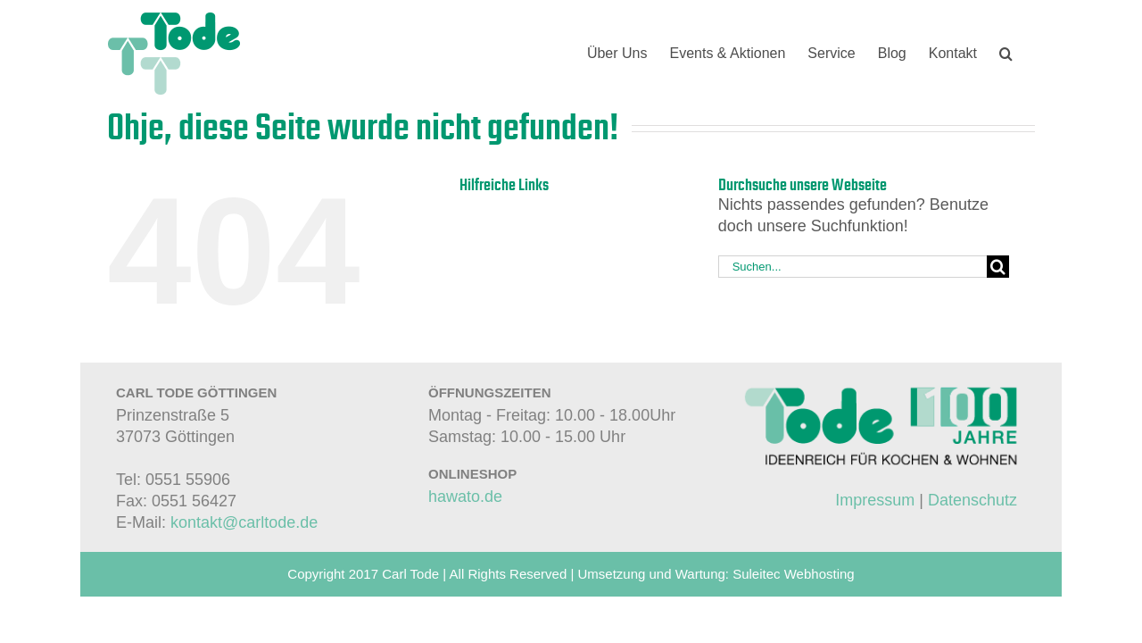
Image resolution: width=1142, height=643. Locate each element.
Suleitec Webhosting (793, 573)
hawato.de (465, 496)
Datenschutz (972, 500)
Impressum (874, 500)
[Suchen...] (853, 266)
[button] (1028, 53)
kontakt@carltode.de (244, 522)
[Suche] (998, 266)
